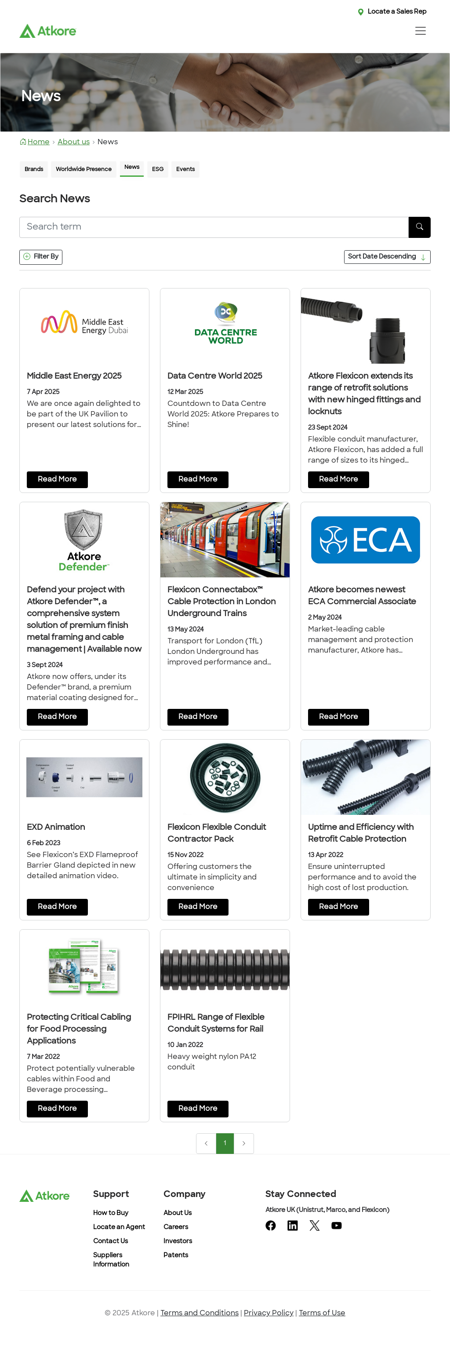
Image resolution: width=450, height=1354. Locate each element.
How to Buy (110, 1213)
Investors (177, 1241)
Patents (175, 1255)
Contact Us (110, 1241)
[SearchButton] (420, 227)
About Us (177, 1213)
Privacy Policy (269, 1313)
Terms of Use (322, 1313)
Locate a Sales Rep (397, 12)
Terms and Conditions (199, 1313)
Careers (175, 1227)
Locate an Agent (119, 1227)
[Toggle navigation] (420, 30)
